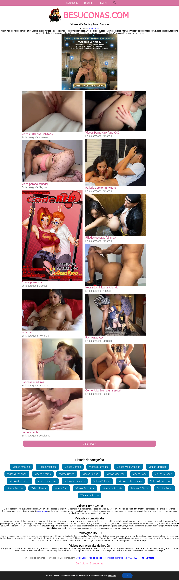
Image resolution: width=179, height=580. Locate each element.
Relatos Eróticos (139, 488)
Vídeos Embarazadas (130, 481)
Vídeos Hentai (38, 488)
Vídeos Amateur (21, 466)
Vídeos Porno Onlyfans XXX (102, 132)
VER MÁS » (89, 443)
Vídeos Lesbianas (16, 473)
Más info (112, 575)
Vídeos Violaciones (74, 481)
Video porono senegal (35, 184)
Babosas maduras (33, 382)
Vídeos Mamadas (99, 466)
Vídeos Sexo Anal (85, 488)
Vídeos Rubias (90, 473)
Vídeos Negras (43, 473)
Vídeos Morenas (157, 466)
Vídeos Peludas (101, 481)
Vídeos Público (15, 488)
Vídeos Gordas (73, 466)
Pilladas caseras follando (100, 237)
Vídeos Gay (61, 488)
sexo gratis (42, 511)
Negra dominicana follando (101, 287)
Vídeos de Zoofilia (112, 488)
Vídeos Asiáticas (47, 466)
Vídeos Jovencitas (20, 481)
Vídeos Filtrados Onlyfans (37, 134)
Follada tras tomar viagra (100, 187)
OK (127, 575)
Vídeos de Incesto (160, 481)
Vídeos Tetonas (163, 473)
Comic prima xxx (32, 282)
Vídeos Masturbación (128, 466)
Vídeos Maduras (115, 473)
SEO (130, 558)
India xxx (27, 332)
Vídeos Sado (140, 473)
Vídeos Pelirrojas (47, 481)
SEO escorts (139, 558)
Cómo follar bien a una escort (103, 390)
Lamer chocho (30, 432)
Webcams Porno (89, 495)
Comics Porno (164, 488)
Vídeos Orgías (66, 473)
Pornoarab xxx (94, 337)
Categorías (72, 2)
